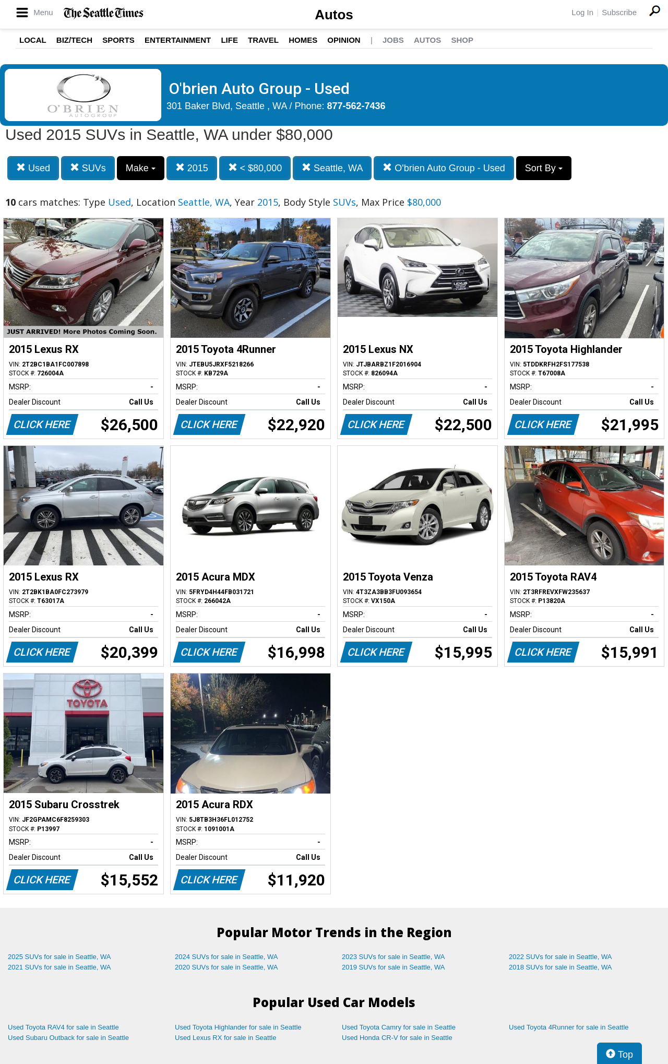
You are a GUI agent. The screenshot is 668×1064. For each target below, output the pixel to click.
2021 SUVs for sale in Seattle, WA (59, 967)
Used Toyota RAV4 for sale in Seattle (63, 1027)
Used (33, 167)
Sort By (544, 168)
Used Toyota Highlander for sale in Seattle (238, 1027)
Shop (462, 40)
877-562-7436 (356, 106)
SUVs (88, 167)
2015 (191, 167)
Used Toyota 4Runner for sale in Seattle (569, 1027)
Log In (582, 12)
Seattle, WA (332, 167)
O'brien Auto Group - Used (444, 167)
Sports (118, 40)
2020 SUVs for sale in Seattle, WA (226, 967)
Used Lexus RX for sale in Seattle (225, 1038)
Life (229, 40)
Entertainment (178, 40)
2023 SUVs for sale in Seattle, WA (393, 957)
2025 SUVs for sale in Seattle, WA (59, 957)
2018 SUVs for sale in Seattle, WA (560, 967)
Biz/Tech (74, 40)
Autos (334, 14)
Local (32, 40)
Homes (303, 40)
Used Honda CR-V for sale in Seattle (397, 1038)
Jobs (393, 40)
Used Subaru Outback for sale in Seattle (68, 1038)
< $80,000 (255, 167)
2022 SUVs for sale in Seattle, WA (560, 957)
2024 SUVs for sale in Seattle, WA (226, 957)
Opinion (343, 40)
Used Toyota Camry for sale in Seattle (399, 1027)
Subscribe (619, 12)
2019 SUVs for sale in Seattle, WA (393, 967)
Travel (263, 40)
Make (141, 168)
